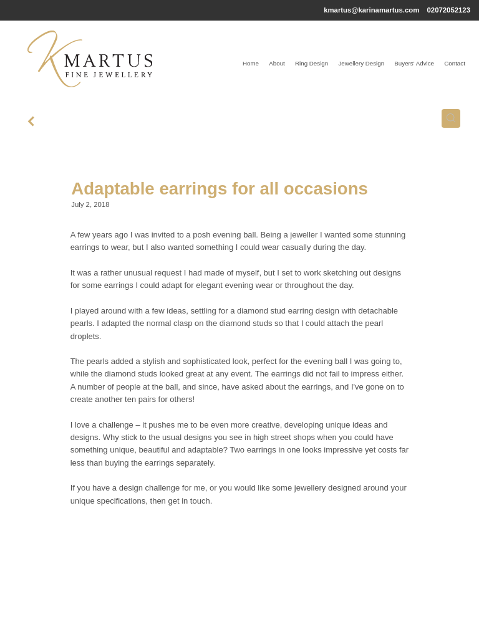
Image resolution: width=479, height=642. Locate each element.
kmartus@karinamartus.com (371, 10)
